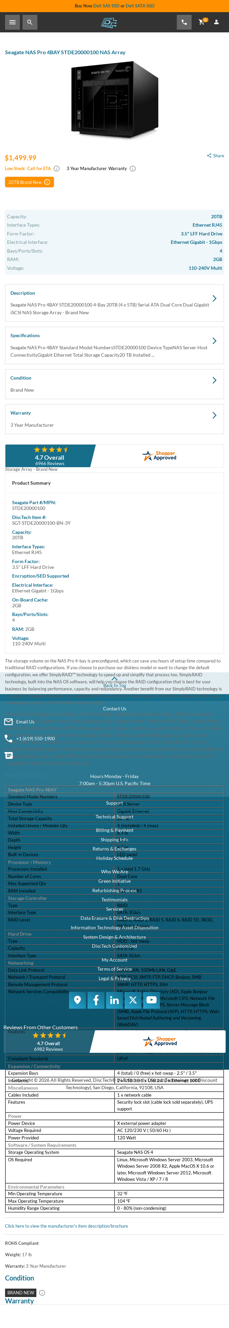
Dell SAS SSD (106, 5)
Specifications (114, 345)
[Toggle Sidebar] (12, 22)
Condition (114, 384)
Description (114, 303)
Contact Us (114, 708)
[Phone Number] (184, 22)
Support (114, 803)
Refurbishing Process (114, 890)
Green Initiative (114, 881)
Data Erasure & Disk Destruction (114, 918)
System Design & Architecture (114, 937)
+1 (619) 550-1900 (35, 738)
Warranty (114, 419)
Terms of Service (114, 969)
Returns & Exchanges (114, 848)
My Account (114, 960)
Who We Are (114, 871)
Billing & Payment (114, 830)
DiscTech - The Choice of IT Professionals (109, 22)
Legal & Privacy (115, 978)
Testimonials (114, 899)
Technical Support (114, 816)
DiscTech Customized (114, 946)
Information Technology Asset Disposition (115, 927)
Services (114, 909)
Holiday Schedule (114, 858)
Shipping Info (114, 839)
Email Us (25, 721)
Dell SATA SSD (140, 5)
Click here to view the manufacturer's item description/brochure (66, 1226)
